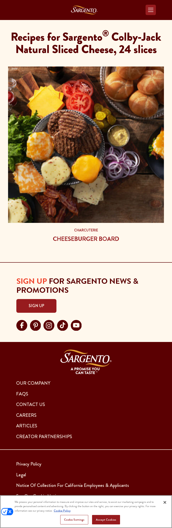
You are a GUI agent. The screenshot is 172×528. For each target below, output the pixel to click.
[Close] (165, 502)
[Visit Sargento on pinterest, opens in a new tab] (35, 324)
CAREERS (26, 415)
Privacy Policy (28, 464)
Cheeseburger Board (86, 239)
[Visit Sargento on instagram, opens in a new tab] (48, 324)
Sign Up (36, 306)
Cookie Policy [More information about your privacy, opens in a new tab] (62, 510)
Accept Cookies (106, 519)
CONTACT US (30, 404)
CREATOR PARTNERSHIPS (44, 436)
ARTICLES (26, 425)
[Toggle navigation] (151, 10)
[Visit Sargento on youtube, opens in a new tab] (76, 324)
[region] (86, 511)
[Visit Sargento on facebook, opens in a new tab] (21, 324)
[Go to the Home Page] (84, 10)
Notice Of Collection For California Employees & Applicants (72, 485)
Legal (21, 474)
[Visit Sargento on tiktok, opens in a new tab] (62, 324)
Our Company (33, 383)
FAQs (22, 393)
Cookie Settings (74, 519)
